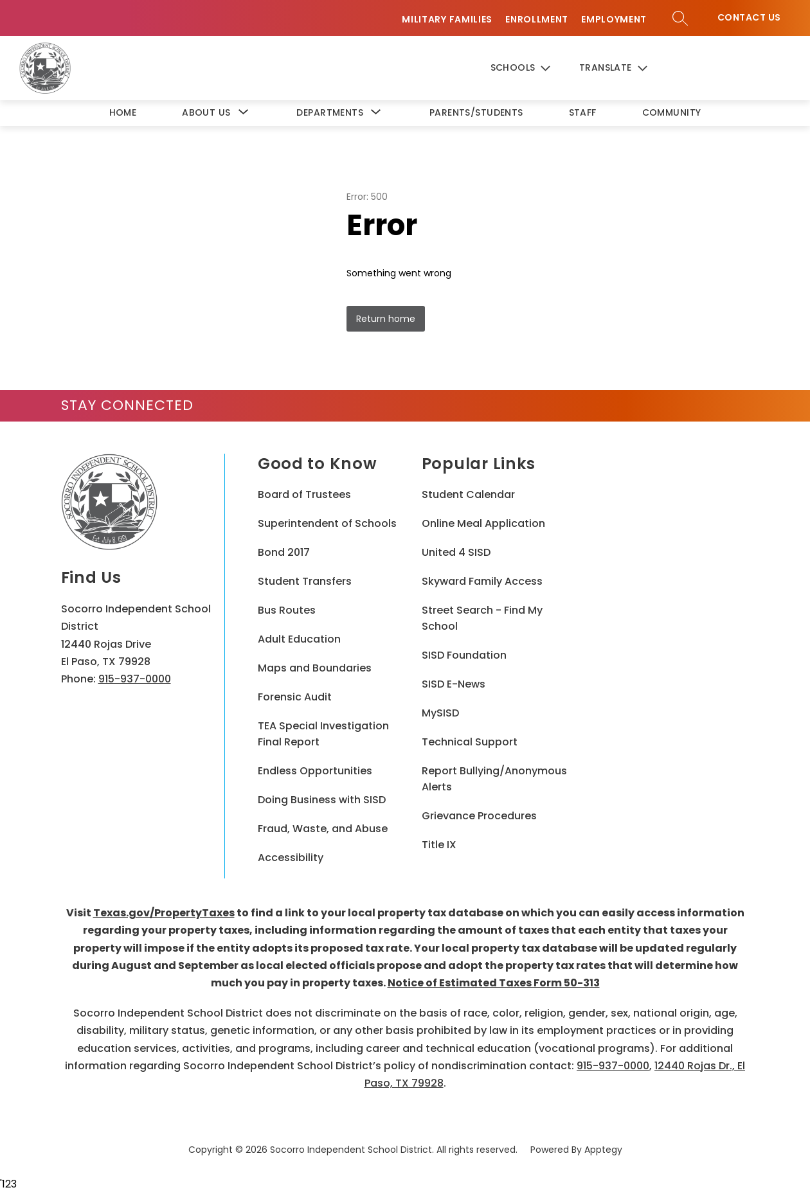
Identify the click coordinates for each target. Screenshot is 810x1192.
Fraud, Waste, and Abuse (323, 828)
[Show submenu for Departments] (329, 113)
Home (123, 112)
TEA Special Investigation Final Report (323, 733)
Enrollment (536, 19)
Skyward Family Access (482, 581)
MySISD (440, 713)
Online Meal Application (483, 523)
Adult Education (299, 639)
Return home (385, 318)
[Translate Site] (624, 68)
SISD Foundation (464, 655)
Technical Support (470, 741)
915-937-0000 (134, 679)
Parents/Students (476, 112)
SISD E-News (453, 684)
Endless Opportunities (315, 770)
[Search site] (680, 18)
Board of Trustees (304, 494)
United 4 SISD (456, 552)
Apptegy (603, 1149)
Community (671, 112)
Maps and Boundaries (315, 668)
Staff (583, 112)
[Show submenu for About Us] (206, 113)
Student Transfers (305, 581)
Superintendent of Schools (327, 523)
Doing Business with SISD (322, 799)
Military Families (447, 19)
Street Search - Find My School (482, 618)
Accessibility (290, 857)
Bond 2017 (284, 552)
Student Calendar (468, 494)
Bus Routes (287, 610)
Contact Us (749, 17)
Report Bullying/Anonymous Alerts (494, 778)
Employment (614, 19)
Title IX (439, 844)
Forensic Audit (295, 696)
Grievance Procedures (479, 815)
